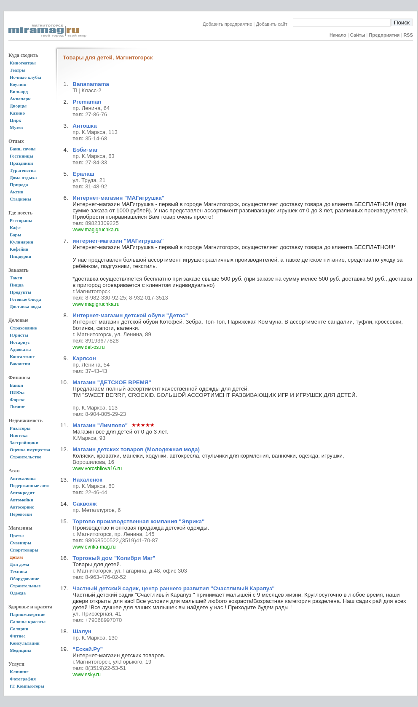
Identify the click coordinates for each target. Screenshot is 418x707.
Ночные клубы (25, 77)
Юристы (19, 334)
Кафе (15, 227)
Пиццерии (20, 256)
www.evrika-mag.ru (93, 547)
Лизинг (17, 406)
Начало (338, 34)
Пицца (17, 284)
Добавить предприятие (227, 24)
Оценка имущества (30, 449)
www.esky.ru (86, 675)
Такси (16, 277)
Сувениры (20, 542)
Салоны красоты (28, 621)
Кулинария (21, 241)
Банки (16, 385)
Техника (18, 571)
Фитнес (17, 635)
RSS (408, 34)
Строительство (25, 456)
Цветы (17, 535)
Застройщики (24, 442)
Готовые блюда (25, 299)
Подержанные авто (30, 485)
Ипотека (18, 435)
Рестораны (21, 220)
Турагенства (23, 170)
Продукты (20, 292)
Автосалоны (23, 478)
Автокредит (22, 492)
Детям (16, 557)
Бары (15, 234)
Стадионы (20, 198)
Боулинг (18, 84)
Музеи (16, 127)
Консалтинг (22, 356)
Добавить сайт (274, 24)
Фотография (23, 678)
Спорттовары (24, 549)
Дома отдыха (23, 177)
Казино (17, 112)
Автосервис (22, 506)
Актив (16, 191)
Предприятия (384, 34)
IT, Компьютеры (27, 685)
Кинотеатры (23, 62)
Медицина (20, 650)
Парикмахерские (27, 614)
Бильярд (19, 91)
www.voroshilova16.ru (97, 468)
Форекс (17, 399)
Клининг (19, 671)
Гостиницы (21, 155)
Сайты (357, 34)
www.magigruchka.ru (95, 230)
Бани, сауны (22, 148)
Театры (17, 69)
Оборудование (24, 578)
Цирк (15, 120)
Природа (19, 184)
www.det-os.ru (88, 347)
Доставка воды (25, 306)
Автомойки (21, 499)
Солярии (19, 628)
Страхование (23, 327)
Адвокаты (20, 349)
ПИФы (17, 392)
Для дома (19, 564)
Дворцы (18, 105)
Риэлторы (20, 428)
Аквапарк (20, 98)
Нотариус (19, 342)
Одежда (18, 592)
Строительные (25, 585)
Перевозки (21, 514)
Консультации (25, 642)
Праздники (21, 163)
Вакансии (20, 363)
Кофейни (19, 249)
